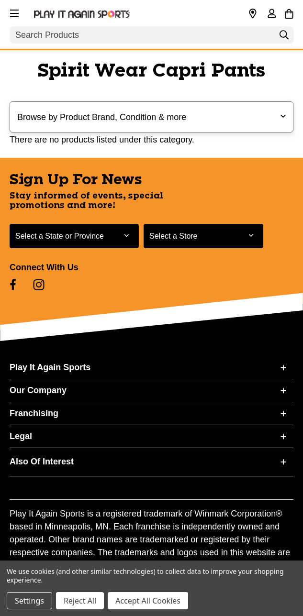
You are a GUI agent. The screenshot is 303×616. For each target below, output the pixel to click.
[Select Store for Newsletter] (203, 236)
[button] (13, 12)
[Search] (284, 37)
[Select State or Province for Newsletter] (74, 236)
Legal (21, 436)
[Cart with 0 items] (288, 12)
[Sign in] (271, 14)
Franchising (34, 413)
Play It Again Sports (50, 367)
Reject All (80, 600)
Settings (29, 600)
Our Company (38, 390)
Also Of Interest (42, 461)
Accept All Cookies (147, 600)
